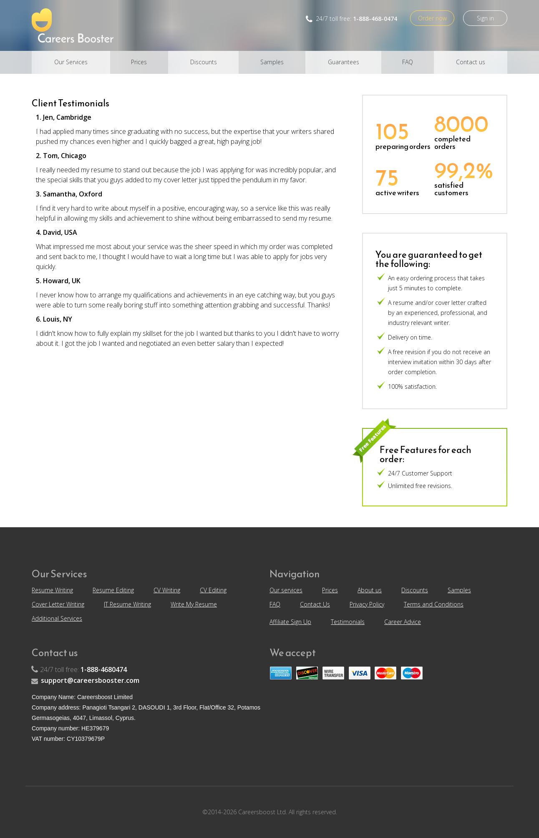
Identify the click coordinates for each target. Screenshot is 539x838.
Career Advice (402, 622)
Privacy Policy (367, 604)
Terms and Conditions (433, 604)
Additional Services (57, 618)
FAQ (407, 62)
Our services (286, 590)
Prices (139, 62)
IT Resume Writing (127, 604)
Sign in (485, 18)
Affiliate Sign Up (290, 622)
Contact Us (315, 604)
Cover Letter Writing (58, 604)
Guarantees (343, 62)
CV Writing (167, 590)
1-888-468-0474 (375, 19)
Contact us (470, 62)
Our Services (71, 62)
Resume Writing (52, 590)
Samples (272, 62)
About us (370, 590)
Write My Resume (194, 604)
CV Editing (213, 590)
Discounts (203, 62)
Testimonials (348, 622)
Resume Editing (113, 590)
